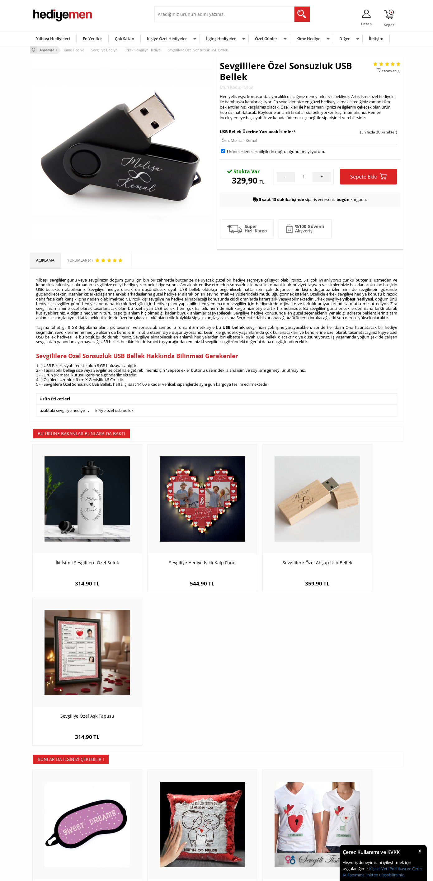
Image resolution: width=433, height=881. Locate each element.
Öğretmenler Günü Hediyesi (244, 837)
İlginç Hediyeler (221, 38)
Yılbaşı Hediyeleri (53, 38)
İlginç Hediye (293, 846)
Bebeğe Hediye (295, 828)
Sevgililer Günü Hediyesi (241, 800)
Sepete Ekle (368, 175)
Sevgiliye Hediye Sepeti (178, 809)
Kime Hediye (308, 38)
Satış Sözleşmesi (47, 818)
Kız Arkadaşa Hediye (113, 818)
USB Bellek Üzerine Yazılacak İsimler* (257, 131)
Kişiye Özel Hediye (111, 800)
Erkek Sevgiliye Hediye (177, 828)
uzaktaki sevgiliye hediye (62, 408)
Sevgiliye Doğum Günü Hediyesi (185, 818)
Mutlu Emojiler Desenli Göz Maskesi (356, 685)
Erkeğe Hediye (294, 800)
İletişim (376, 38)
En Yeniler (92, 38)
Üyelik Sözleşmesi (48, 809)
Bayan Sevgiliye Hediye (178, 837)
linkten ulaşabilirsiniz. (385, 875)
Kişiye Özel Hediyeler (167, 38)
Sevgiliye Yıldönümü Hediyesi (183, 846)
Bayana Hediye (295, 809)
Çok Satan (124, 38)
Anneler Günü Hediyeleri (241, 828)
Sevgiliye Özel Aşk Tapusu (357, 538)
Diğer (344, 38)
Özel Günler (266, 38)
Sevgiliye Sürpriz (109, 837)
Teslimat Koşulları (48, 800)
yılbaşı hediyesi (357, 298)
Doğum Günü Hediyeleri (240, 809)
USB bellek (234, 326)
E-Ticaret (197, 873)
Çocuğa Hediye (295, 818)
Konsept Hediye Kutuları (178, 800)
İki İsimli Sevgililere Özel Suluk (76, 538)
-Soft (184, 873)
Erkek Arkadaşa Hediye (115, 809)
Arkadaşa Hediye (297, 837)
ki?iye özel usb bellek (114, 408)
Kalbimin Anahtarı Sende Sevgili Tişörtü (263, 688)
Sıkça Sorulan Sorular (51, 846)
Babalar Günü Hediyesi (240, 846)
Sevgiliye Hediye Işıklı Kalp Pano (170, 538)
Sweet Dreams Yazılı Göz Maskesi (76, 685)
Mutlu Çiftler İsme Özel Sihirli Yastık (169, 685)
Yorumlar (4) (391, 70)
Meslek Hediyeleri (110, 846)
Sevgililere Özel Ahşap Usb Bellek (263, 538)
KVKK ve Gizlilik (46, 837)
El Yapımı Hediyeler (112, 828)
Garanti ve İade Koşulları (54, 828)
